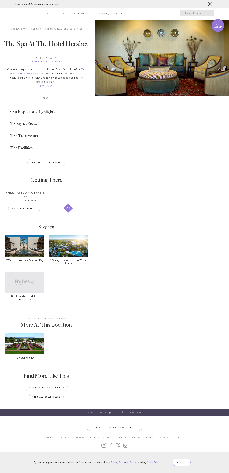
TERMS (149, 437)
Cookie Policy (153, 462)
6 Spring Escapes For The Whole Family (68, 262)
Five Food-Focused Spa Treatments (24, 298)
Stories (66, 13)
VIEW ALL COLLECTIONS (46, 397)
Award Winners (81, 13)
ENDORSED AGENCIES (128, 437)
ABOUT (48, 437)
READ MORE (46, 86)
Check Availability (24, 208)
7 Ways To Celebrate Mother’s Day (24, 260)
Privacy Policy (118, 462)
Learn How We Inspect (46, 61)
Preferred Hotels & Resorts (46, 387)
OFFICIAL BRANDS (100, 437)
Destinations (52, 13)
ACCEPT (181, 462)
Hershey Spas (18, 29)
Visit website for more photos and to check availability (114, 412)
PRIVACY (163, 437)
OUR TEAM (63, 437)
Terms (133, 462)
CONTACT (179, 437)
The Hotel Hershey (24, 357)
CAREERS (79, 437)
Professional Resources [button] (197, 13)
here (56, 4)
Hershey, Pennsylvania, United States (57, 29)
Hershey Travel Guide (46, 162)
